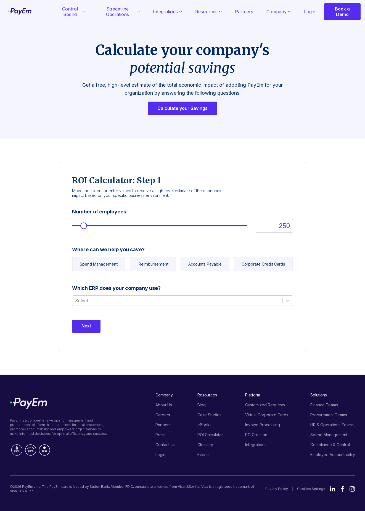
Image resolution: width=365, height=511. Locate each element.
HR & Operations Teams (332, 424)
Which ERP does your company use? (116, 288)
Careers (162, 414)
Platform (252, 395)
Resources (208, 11)
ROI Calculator (210, 434)
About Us (163, 405)
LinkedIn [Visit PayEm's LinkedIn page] (332, 489)
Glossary (205, 444)
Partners (244, 11)
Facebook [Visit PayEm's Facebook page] (342, 489)
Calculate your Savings (182, 108)
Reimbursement (153, 264)
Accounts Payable (205, 264)
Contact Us (165, 444)
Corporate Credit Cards (263, 264)
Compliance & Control (330, 444)
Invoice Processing (262, 424)
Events (203, 454)
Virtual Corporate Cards (266, 414)
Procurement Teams (328, 414)
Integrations (167, 11)
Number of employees (99, 212)
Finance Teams (324, 405)
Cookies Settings (311, 489)
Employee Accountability (332, 454)
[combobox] (75, 300)
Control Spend (74, 11)
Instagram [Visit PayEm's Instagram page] (352, 489)
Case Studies (209, 414)
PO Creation (256, 434)
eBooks (204, 424)
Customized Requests (265, 405)
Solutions (318, 395)
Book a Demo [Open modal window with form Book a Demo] (342, 11)
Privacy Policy (276, 489)
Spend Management (99, 264)
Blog (201, 405)
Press (160, 434)
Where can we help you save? (108, 249)
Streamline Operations (123, 11)
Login (309, 11)
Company (278, 11)
